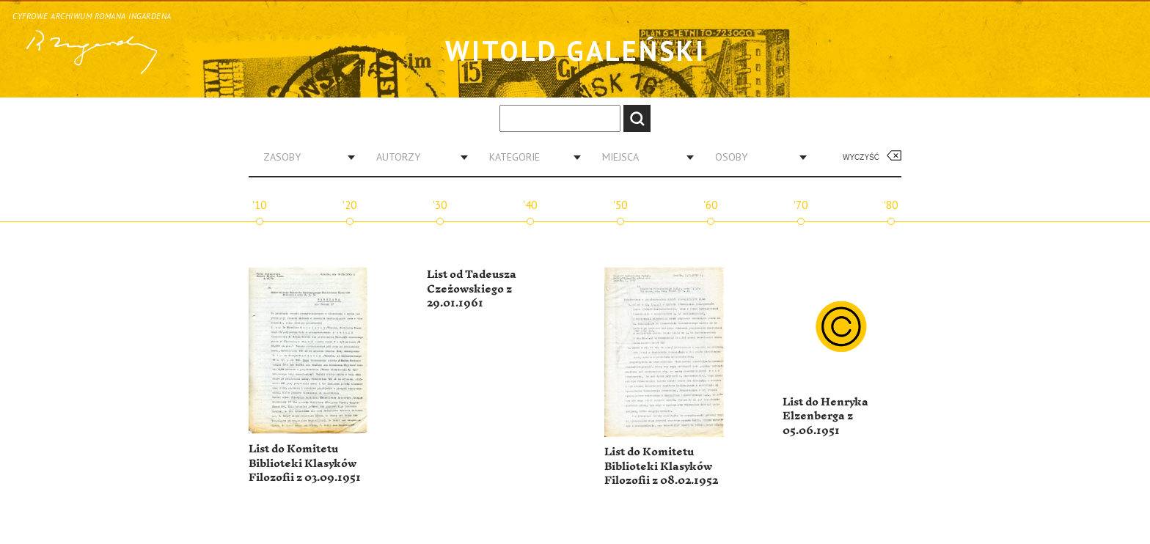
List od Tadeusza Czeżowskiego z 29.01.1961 (471, 289)
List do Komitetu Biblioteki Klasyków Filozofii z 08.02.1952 (661, 466)
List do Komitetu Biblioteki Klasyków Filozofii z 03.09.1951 (305, 463)
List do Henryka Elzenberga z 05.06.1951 (825, 416)
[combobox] (304, 157)
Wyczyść (861, 157)
